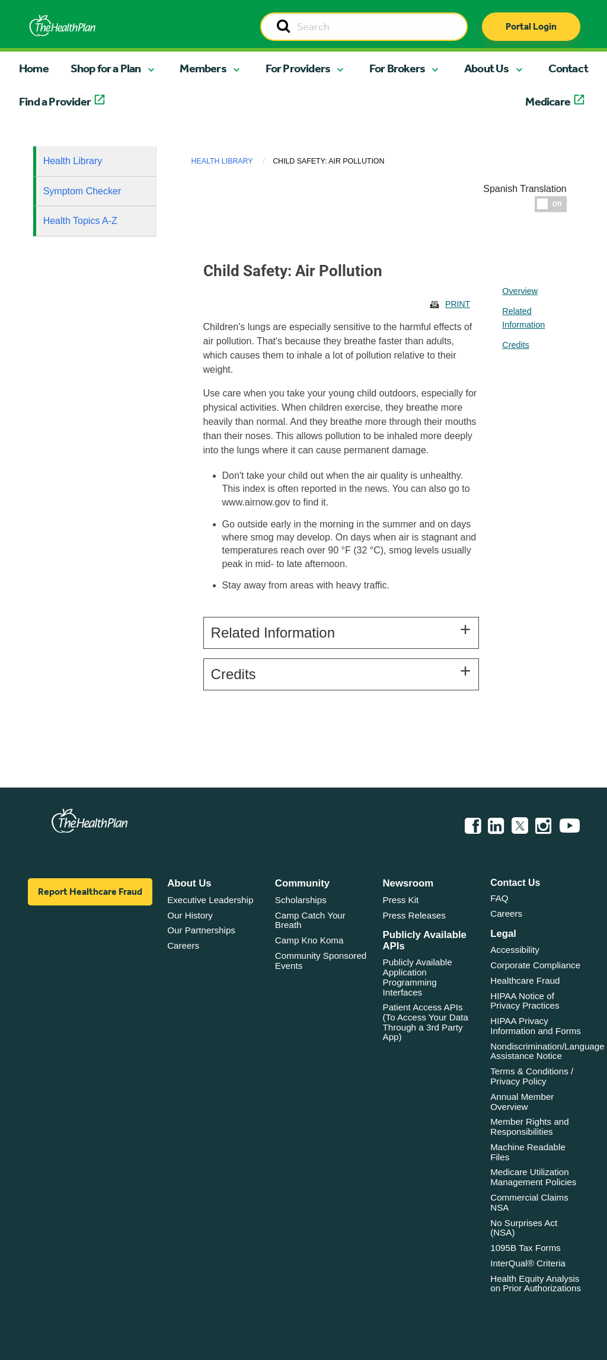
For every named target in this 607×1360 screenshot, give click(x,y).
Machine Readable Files (528, 1152)
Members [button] (203, 68)
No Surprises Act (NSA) (523, 1228)
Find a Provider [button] (55, 101)
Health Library (73, 161)
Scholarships (301, 900)
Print (457, 304)
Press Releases (414, 915)
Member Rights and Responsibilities (529, 1126)
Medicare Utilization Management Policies (533, 1177)
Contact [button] (568, 68)
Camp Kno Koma (309, 940)
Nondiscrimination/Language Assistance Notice (547, 1051)
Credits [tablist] (515, 345)
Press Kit (401, 900)
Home (34, 68)
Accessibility (514, 950)
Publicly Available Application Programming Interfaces (417, 977)
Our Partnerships (201, 930)
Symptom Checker (82, 191)
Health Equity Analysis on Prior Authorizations (535, 1283)
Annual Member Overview (522, 1102)
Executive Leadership (210, 900)
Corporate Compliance (535, 965)
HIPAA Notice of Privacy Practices (524, 1001)
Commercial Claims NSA (529, 1202)
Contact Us (515, 883)
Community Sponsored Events (320, 961)
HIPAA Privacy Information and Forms (535, 1026)
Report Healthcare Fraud (90, 891)
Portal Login (531, 26)
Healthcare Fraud (525, 980)
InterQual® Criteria (528, 1263)
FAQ (499, 898)
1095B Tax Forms (525, 1248)
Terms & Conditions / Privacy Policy (531, 1076)
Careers (183, 945)
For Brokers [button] (397, 68)
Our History (190, 915)
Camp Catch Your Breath (310, 920)
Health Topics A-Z (80, 221)
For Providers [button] (298, 68)
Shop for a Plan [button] (106, 68)
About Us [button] (486, 68)
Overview (520, 291)
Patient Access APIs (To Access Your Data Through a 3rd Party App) (425, 1022)
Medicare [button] (547, 101)
